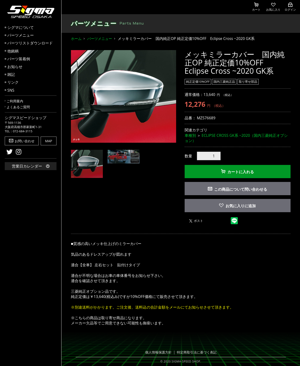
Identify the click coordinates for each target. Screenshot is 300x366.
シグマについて (20, 27)
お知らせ (14, 66)
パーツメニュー (20, 35)
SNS (10, 90)
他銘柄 (13, 51)
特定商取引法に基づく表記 (195, 352)
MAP (48, 141)
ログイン (290, 7)
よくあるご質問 (18, 107)
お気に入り (273, 7)
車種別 (190, 135)
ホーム (76, 38)
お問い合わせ (22, 140)
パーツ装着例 (18, 58)
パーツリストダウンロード (30, 43)
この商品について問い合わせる (240, 189)
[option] (123, 96)
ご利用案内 (15, 101)
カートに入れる (237, 171)
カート (256, 7)
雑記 (11, 74)
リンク (13, 82)
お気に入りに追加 (237, 205)
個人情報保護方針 (160, 352)
